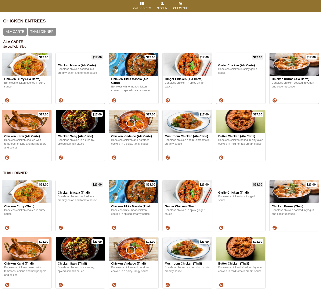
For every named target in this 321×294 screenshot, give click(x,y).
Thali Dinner (42, 31)
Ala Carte (15, 31)
